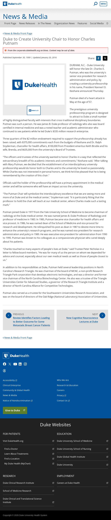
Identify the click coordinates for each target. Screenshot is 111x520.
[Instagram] (26, 364)
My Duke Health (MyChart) (29, 463)
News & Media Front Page (17, 33)
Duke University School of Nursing (82, 448)
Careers (60, 390)
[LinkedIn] (21, 364)
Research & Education (67, 385)
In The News (44, 23)
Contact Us (62, 400)
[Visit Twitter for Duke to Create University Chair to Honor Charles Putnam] (105, 58)
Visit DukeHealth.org (28, 440)
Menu (103, 4)
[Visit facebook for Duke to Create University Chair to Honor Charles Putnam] (98, 58)
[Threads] (5, 370)
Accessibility (9, 380)
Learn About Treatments (29, 453)
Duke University (82, 464)
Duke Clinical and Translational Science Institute (28, 500)
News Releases (27, 23)
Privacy (60, 395)
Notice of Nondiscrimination (16, 400)
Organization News (64, 23)
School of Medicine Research (28, 490)
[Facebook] (5, 364)
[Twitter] (10, 364)
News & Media (10, 395)
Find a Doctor (29, 448)
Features (82, 23)
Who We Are (63, 380)
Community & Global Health (16, 390)
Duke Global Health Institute (82, 456)
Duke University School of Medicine (82, 440)
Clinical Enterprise (12, 385)
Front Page (10, 23)
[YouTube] (15, 364)
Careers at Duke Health (82, 482)
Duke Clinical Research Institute (28, 482)
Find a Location (29, 458)
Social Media (97, 23)
